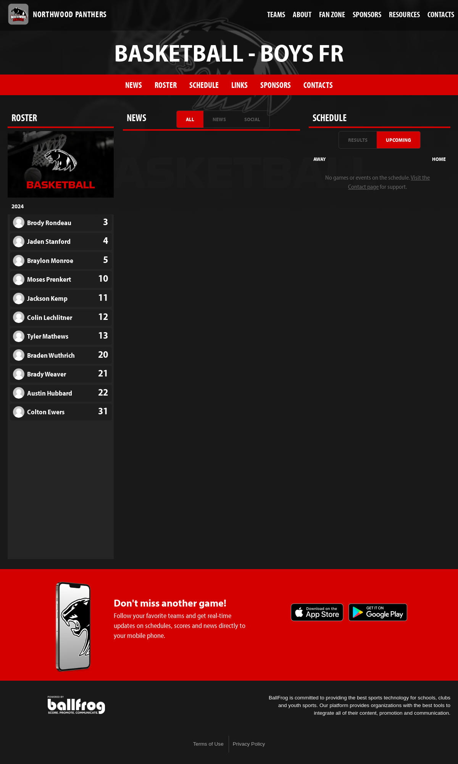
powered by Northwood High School (76, 705)
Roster (166, 84)
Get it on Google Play (377, 612)
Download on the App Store (317, 612)
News (133, 84)
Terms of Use (208, 744)
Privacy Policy (249, 744)
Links (239, 84)
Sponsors (275, 84)
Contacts (318, 84)
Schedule (204, 84)
